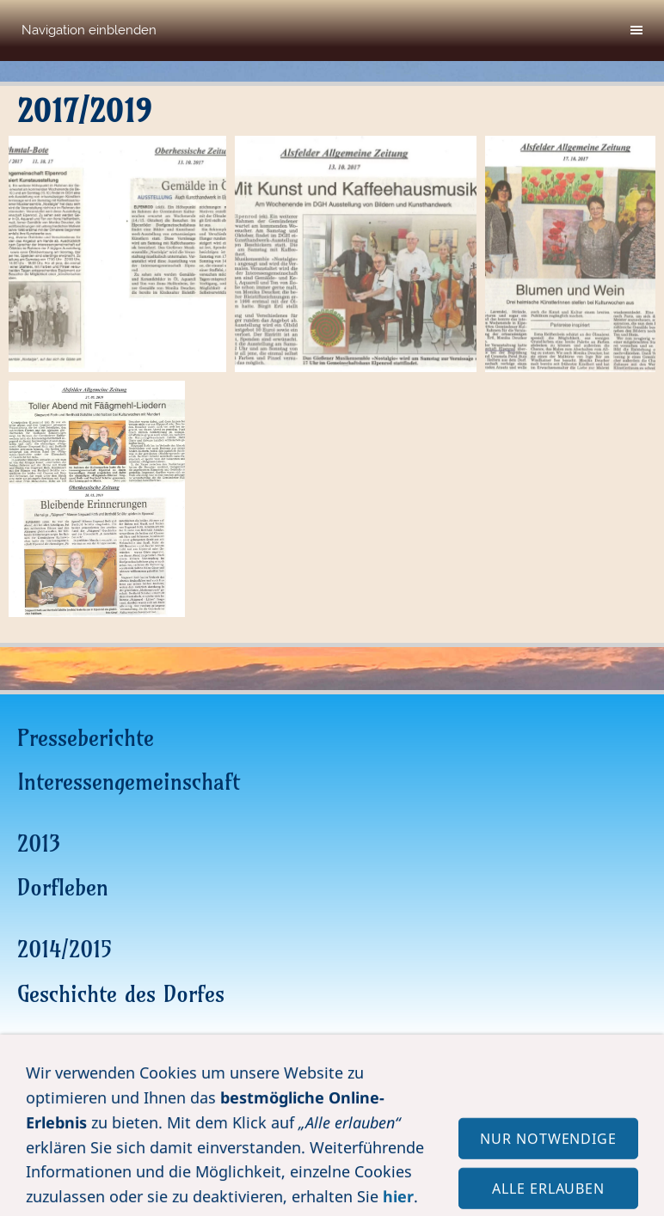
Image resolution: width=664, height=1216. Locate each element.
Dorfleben (62, 887)
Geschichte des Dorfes (120, 994)
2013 (38, 843)
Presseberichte (85, 738)
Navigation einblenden (89, 30)
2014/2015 (64, 949)
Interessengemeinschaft (128, 781)
